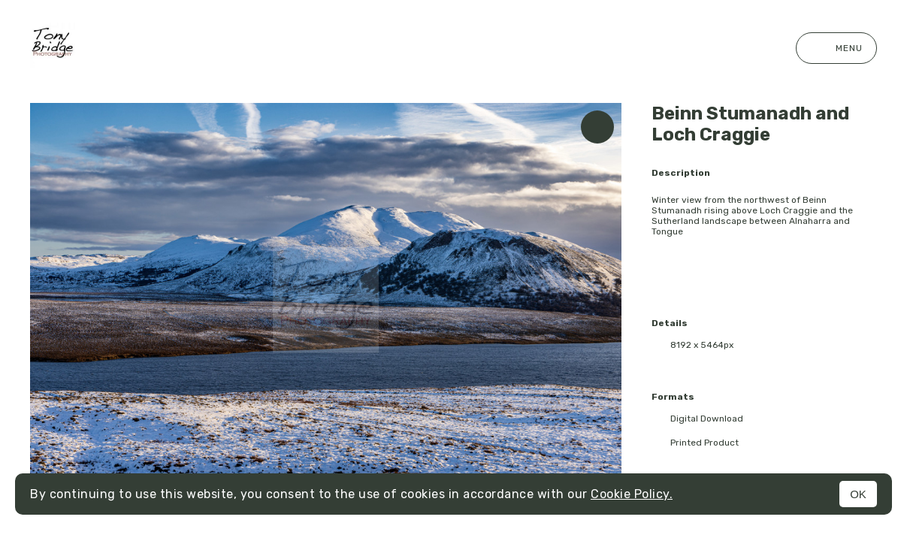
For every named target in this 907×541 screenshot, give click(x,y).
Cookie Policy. (632, 494)
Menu (836, 48)
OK (858, 494)
